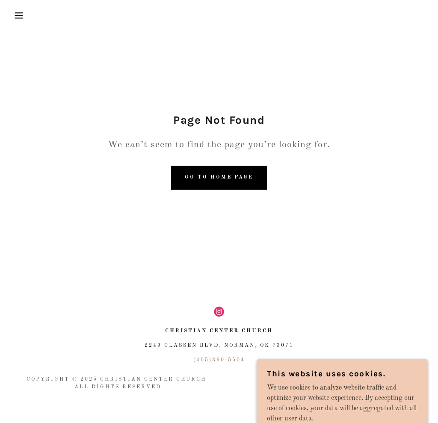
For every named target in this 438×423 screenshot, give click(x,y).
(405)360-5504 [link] (219, 360)
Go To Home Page (219, 177)
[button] (21, 15)
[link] (219, 311)
